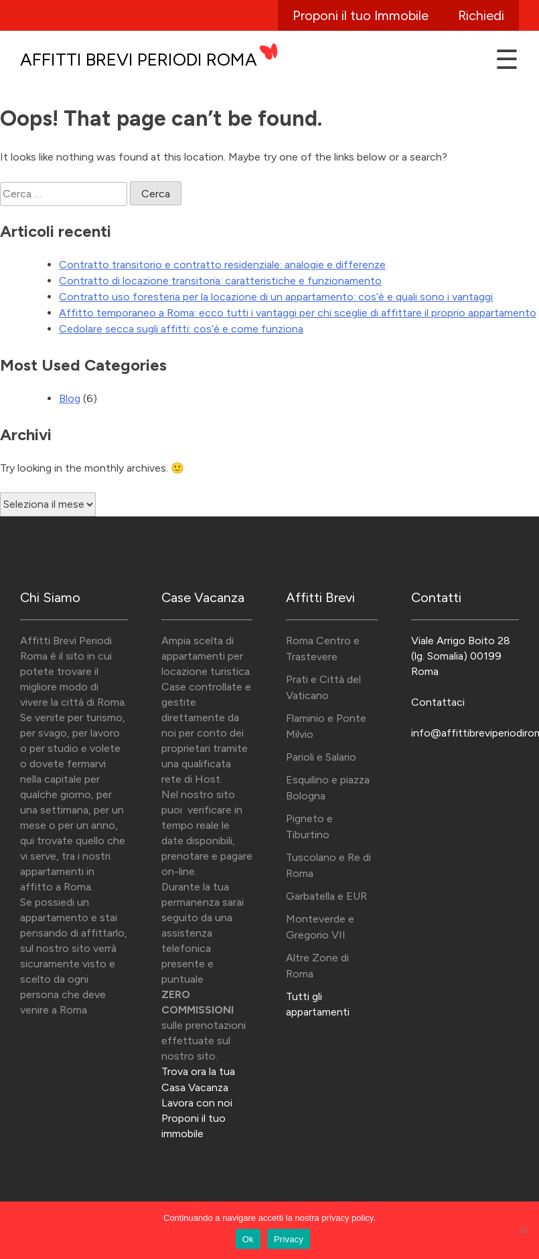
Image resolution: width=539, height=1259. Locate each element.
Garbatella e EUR (326, 896)
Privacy (288, 1239)
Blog (69, 398)
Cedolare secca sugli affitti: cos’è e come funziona (181, 328)
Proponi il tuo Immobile (361, 15)
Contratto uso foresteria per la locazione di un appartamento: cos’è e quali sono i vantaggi (276, 296)
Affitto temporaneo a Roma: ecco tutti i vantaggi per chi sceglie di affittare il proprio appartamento (297, 312)
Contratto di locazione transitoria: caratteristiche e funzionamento (220, 280)
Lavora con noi (196, 1102)
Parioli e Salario (321, 757)
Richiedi (481, 15)
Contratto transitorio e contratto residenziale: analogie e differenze (222, 264)
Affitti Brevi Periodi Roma (138, 59)
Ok (248, 1239)
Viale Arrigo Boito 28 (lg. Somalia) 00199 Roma (460, 656)
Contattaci (438, 702)
